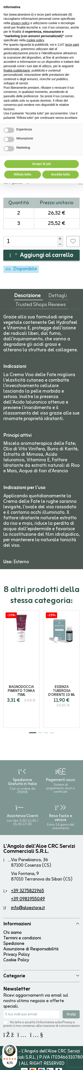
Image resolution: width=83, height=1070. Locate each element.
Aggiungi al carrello (41, 255)
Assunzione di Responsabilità (30, 949)
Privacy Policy (16, 954)
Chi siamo (12, 932)
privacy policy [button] (20, 23)
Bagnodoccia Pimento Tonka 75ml (21, 691)
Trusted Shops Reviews (40, 305)
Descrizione (27, 296)
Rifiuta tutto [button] (22, 174)
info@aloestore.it (28, 907)
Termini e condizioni (22, 938)
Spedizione (13, 943)
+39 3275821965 (27, 891)
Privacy (67, 1022)
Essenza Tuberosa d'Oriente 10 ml (61, 691)
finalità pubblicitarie (17, 70)
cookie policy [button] (35, 40)
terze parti (72, 44)
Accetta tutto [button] (60, 174)
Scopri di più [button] (41, 164)
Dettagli (57, 296)
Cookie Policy (16, 960)
